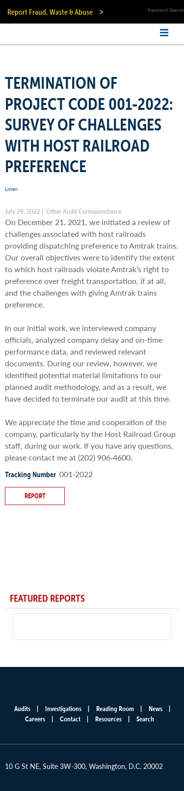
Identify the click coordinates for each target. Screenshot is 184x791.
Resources (108, 718)
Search (145, 718)
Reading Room (115, 708)
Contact (70, 718)
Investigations (63, 708)
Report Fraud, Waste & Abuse (50, 12)
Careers (35, 718)
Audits (22, 708)
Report (35, 495)
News (155, 708)
